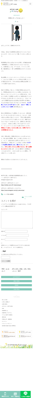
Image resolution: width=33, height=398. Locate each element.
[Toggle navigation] (30, 3)
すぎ (17, 21)
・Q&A (2, 308)
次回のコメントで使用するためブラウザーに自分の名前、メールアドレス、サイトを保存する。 (15, 246)
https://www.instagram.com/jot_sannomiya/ (12, 190)
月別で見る (17, 289)
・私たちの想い (4, 299)
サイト (3, 239)
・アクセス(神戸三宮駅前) (6, 314)
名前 (3, 231)
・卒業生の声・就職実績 (6, 319)
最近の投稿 (17, 281)
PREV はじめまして (5, 270)
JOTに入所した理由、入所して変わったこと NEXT (21, 270)
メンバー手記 (6, 194)
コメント (4, 209)
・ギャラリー (4, 321)
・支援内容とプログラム (6, 312)
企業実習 (11, 194)
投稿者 (16, 285)
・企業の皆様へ (4, 304)
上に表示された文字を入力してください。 (12, 254)
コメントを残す (28, 197)
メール (3, 235)
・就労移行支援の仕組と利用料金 (8, 325)
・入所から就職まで (5, 301)
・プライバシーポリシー (6, 323)
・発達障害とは (4, 310)
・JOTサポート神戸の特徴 (7, 306)
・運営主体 (3, 317)
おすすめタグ (16, 277)
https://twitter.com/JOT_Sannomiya (11, 185)
